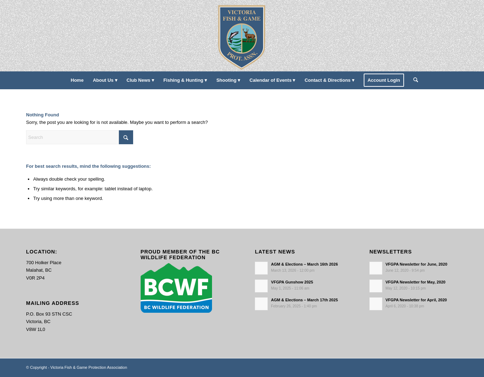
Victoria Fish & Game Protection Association (88, 367)
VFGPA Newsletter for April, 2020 (416, 300)
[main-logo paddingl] (242, 35)
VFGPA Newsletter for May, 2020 (415, 282)
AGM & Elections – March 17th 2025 (304, 300)
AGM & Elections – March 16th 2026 (304, 264)
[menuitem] (77, 80)
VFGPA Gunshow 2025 (292, 282)
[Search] (413, 80)
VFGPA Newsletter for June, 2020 (416, 264)
